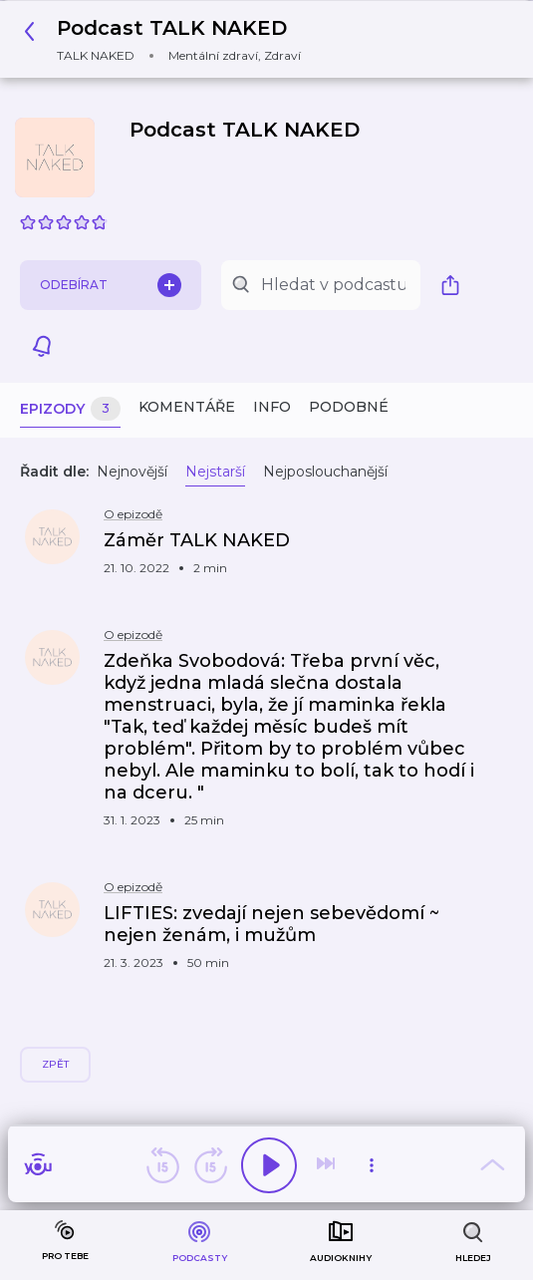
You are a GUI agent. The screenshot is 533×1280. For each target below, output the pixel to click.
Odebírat (110, 285)
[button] (168, 39)
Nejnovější (132, 471)
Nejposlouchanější (325, 471)
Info (272, 407)
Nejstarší (215, 471)
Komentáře (186, 407)
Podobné (349, 407)
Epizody (70, 409)
